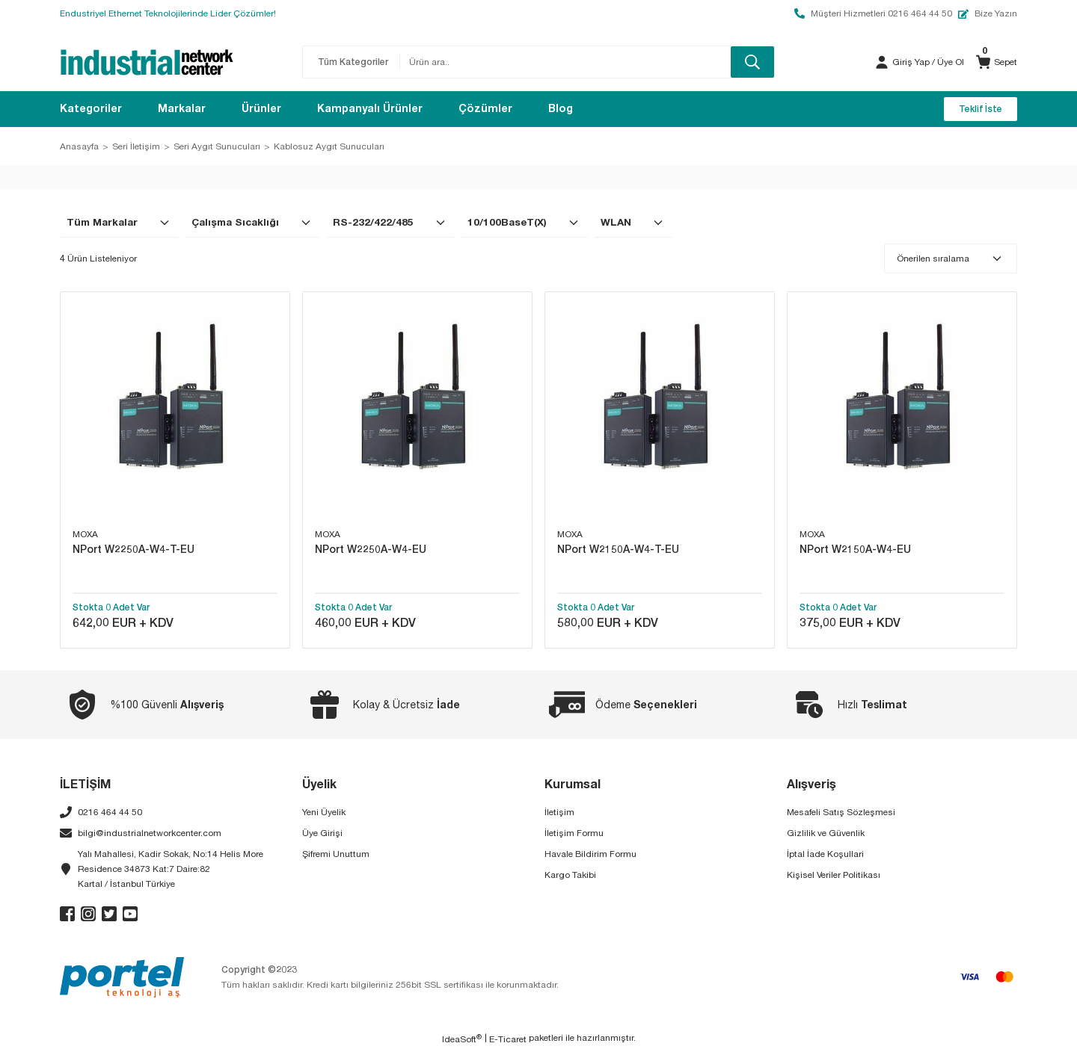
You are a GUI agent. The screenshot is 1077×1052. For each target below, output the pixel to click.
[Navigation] (91, 109)
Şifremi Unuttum (335, 856)
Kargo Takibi (570, 877)
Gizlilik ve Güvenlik (826, 835)
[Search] (587, 62)
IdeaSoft (462, 1041)
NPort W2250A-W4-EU (370, 548)
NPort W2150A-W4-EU (855, 548)
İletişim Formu (574, 835)
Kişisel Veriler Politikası (833, 877)
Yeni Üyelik (324, 814)
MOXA (85, 534)
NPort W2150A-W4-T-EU (618, 548)
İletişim (559, 814)
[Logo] (147, 62)
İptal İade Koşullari (825, 856)
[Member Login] (881, 62)
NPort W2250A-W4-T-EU (133, 548)
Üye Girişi (322, 835)
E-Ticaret (508, 1041)
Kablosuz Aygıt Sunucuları (329, 146)
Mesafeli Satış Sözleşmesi (841, 814)
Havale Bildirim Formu (590, 856)
